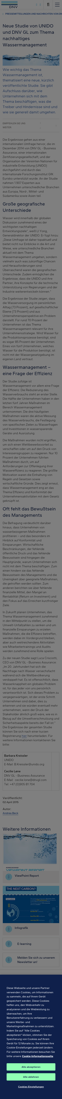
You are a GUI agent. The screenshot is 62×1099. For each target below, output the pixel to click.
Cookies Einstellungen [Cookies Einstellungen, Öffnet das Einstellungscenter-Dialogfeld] (31, 1090)
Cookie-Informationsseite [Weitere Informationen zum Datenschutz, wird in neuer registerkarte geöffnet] (37, 1059)
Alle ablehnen (31, 1080)
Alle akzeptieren (30, 1070)
